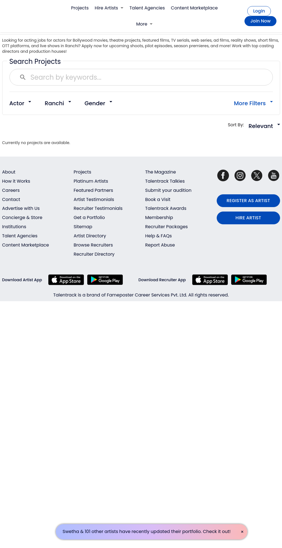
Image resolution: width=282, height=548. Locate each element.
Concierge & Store (22, 217)
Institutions (14, 226)
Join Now (260, 21)
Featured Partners (93, 190)
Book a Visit (158, 199)
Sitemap (83, 226)
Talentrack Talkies (165, 181)
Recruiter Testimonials (98, 208)
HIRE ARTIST (248, 218)
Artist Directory (90, 236)
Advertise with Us (21, 208)
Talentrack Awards (165, 208)
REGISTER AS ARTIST (248, 200)
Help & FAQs (158, 236)
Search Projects (35, 61)
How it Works (16, 181)
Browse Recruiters (93, 245)
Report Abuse (160, 245)
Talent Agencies (147, 8)
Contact (11, 199)
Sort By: (238, 125)
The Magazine (160, 172)
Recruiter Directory (94, 254)
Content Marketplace (194, 8)
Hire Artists (109, 8)
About (9, 172)
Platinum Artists (91, 181)
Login (259, 11)
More (144, 24)
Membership (159, 217)
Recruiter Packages (166, 226)
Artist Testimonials (94, 199)
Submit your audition (168, 190)
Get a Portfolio (89, 217)
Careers (11, 190)
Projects (80, 8)
